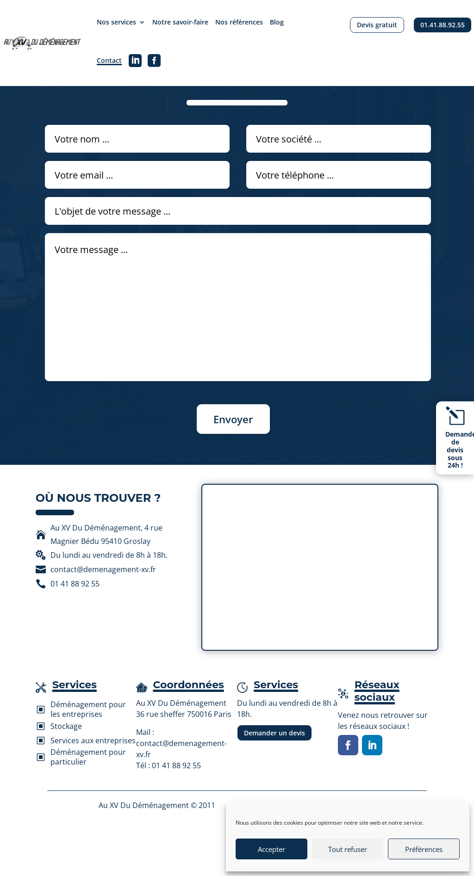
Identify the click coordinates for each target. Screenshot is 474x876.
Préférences (424, 849)
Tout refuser (347, 849)
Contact (109, 60)
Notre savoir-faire (180, 22)
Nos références (239, 22)
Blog (277, 22)
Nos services (116, 22)
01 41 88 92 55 (176, 765)
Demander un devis (274, 732)
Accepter (271, 849)
